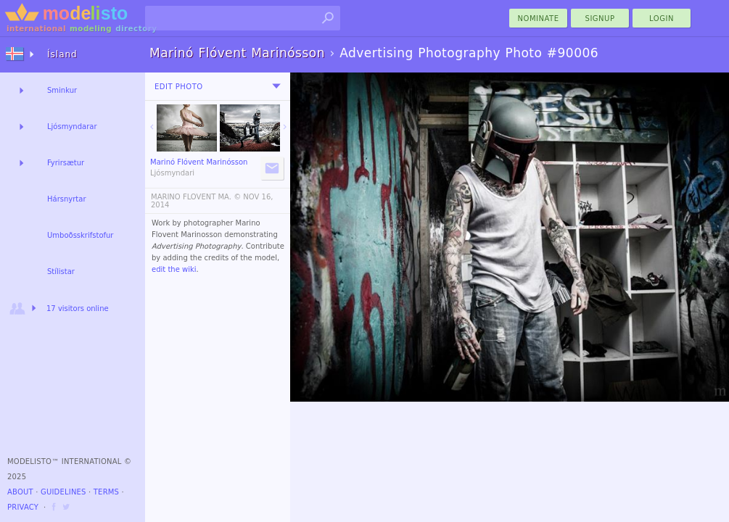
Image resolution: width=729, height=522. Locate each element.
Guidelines (63, 492)
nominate (538, 18)
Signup (600, 18)
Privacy (22, 507)
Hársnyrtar (66, 199)
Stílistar (61, 272)
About (20, 492)
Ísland (62, 54)
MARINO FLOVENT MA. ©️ (196, 197)
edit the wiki (174, 269)
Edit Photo (179, 87)
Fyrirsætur (65, 163)
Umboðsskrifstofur (80, 235)
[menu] (276, 86)
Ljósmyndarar (72, 126)
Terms (106, 492)
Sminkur (62, 90)
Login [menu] (661, 18)
